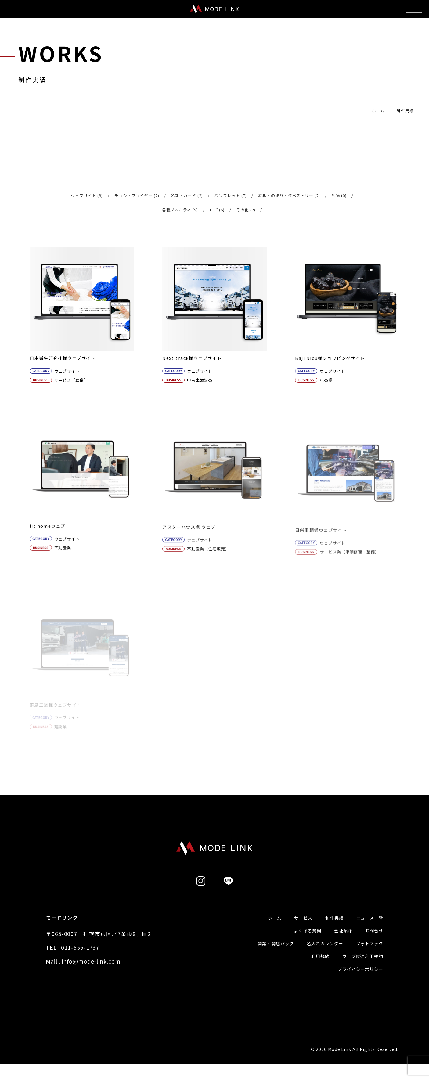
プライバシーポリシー (360, 979)
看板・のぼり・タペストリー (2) (289, 195)
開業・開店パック (276, 953)
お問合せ (374, 941)
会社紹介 (343, 941)
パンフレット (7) (230, 195)
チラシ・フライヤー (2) (136, 195)
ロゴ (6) (217, 210)
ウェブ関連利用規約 (362, 966)
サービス (303, 928)
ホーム (378, 111)
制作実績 (334, 928)
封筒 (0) (339, 195)
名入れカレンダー (325, 953)
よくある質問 (307, 941)
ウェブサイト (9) (87, 195)
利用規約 (320, 966)
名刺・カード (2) (187, 195)
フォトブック (369, 953)
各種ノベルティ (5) (180, 210)
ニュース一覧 (369, 928)
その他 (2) (245, 210)
